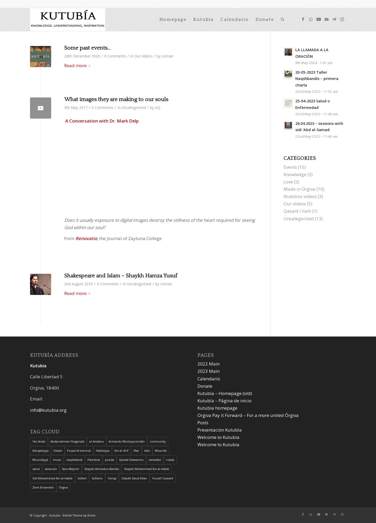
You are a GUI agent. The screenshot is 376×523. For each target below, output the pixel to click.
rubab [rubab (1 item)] (170, 460)
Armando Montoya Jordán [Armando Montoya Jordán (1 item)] (127, 441)
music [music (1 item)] (57, 460)
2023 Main (208, 371)
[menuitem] (173, 19)
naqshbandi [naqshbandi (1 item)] (74, 460)
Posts (202, 423)
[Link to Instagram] (342, 19)
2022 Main (208, 364)
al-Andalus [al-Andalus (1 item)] (96, 441)
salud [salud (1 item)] (36, 469)
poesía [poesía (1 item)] (109, 460)
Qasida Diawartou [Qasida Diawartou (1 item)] (131, 460)
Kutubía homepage (217, 408)
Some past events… (87, 48)
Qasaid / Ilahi (297, 211)
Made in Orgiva (299, 189)
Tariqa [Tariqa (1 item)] (112, 478)
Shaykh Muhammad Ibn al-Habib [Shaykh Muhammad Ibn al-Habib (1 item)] (146, 469)
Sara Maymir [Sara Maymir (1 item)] (70, 469)
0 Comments (115, 56)
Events (290, 167)
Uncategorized (134, 107)
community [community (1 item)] (158, 441)
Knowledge (295, 174)
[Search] (282, 19)
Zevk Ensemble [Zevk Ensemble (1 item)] (43, 487)
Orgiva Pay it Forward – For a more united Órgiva (248, 415)
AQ (157, 107)
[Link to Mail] (326, 19)
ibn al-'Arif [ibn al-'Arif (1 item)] (121, 450)
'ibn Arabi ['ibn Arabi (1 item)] (38, 441)
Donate (204, 386)
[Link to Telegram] (334, 19)
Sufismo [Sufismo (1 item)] (97, 478)
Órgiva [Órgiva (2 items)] (63, 487)
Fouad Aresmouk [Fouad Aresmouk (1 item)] (79, 450)
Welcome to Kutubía (218, 437)
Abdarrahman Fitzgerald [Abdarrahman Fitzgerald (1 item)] (67, 441)
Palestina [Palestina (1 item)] (93, 460)
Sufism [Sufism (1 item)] (82, 478)
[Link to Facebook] (303, 19)
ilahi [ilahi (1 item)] (147, 450)
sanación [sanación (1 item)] (51, 469)
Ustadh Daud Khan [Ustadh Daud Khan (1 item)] (134, 478)
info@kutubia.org (48, 410)
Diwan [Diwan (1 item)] (58, 450)
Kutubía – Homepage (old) (224, 393)
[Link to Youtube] (318, 19)
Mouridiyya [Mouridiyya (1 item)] (40, 460)
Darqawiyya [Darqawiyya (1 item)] (40, 450)
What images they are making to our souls (116, 99)
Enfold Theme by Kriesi (79, 515)
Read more (78, 65)
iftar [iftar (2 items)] (136, 450)
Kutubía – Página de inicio (224, 401)
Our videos (143, 56)
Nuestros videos (300, 196)
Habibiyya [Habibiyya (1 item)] (102, 450)
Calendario (208, 379)
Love (288, 182)
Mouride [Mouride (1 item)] (161, 450)
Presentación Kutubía (219, 430)
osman (167, 56)
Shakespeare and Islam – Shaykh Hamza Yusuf (120, 276)
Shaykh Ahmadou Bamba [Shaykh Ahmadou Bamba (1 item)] (101, 469)
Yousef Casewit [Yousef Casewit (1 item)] (162, 478)
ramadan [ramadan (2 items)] (155, 460)
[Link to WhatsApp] (311, 19)
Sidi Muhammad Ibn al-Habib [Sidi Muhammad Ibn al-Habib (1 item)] (52, 478)
